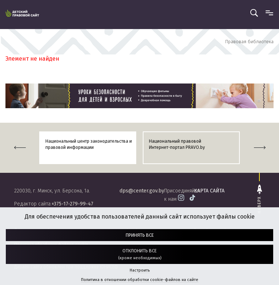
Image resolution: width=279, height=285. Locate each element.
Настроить (140, 270)
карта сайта (209, 191)
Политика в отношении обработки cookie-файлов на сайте (139, 279)
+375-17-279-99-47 (72, 204)
